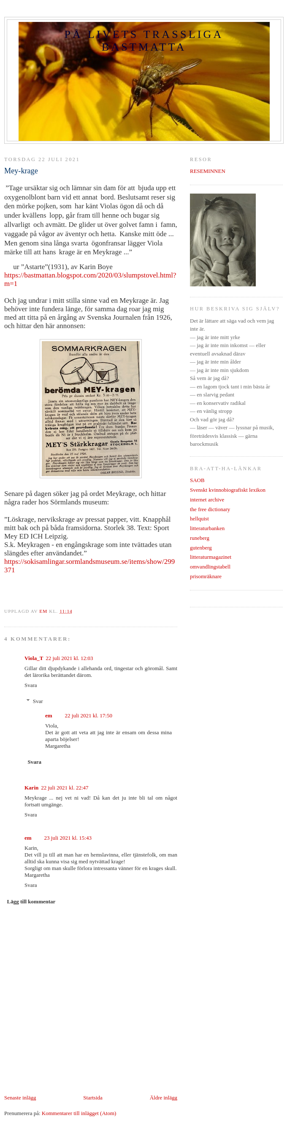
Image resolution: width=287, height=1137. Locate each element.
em (48, 715)
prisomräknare (206, 576)
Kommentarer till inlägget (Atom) (79, 1113)
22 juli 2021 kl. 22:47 (64, 787)
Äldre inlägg (163, 1097)
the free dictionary (210, 509)
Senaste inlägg (20, 1097)
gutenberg (201, 547)
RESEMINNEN (207, 171)
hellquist (199, 518)
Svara (30, 685)
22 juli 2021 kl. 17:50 (88, 715)
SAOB (197, 480)
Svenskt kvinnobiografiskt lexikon (227, 490)
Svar (38, 701)
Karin (31, 787)
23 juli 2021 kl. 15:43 (68, 838)
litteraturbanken (207, 528)
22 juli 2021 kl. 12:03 (69, 658)
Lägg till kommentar (31, 901)
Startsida (93, 1097)
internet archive (207, 499)
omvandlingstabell (210, 566)
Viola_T (33, 658)
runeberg (199, 538)
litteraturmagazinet (210, 557)
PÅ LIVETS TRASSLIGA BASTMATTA (143, 40)
